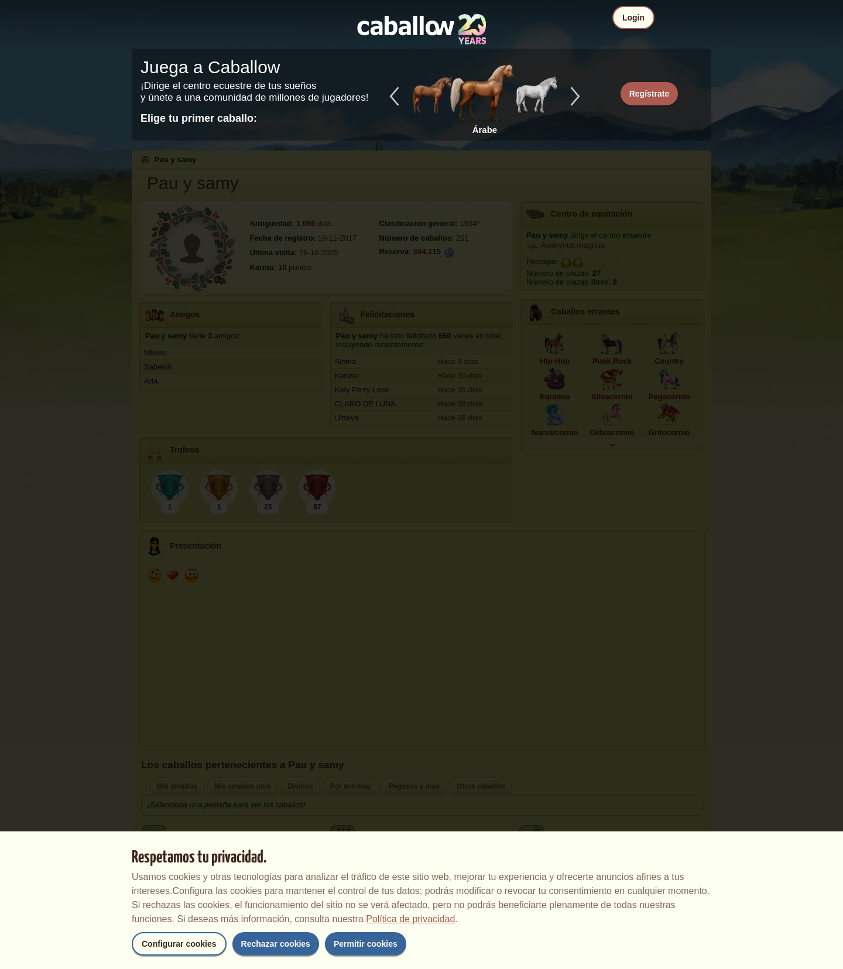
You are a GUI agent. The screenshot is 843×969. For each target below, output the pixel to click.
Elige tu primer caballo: (198, 118)
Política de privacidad (410, 919)
